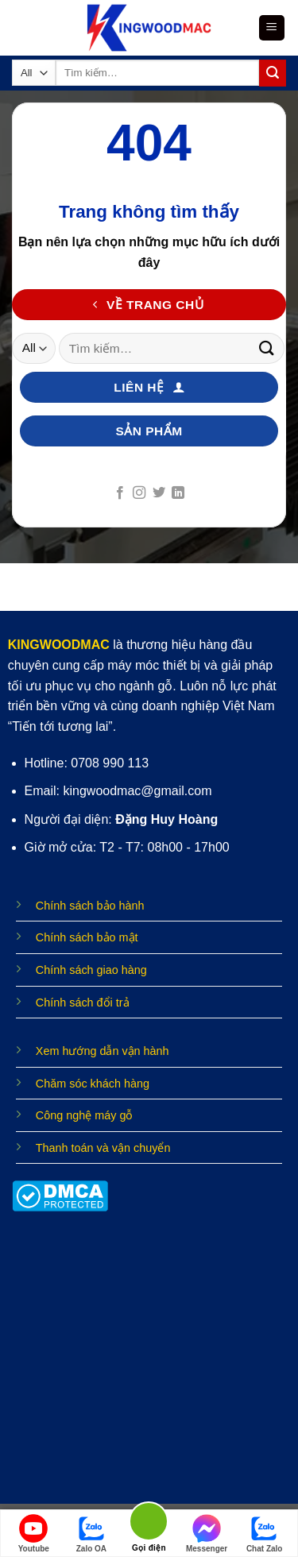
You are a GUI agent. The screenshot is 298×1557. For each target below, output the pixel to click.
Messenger (206, 1533)
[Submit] (272, 73)
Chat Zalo (264, 1533)
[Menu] (272, 28)
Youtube (33, 1533)
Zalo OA (91, 1533)
